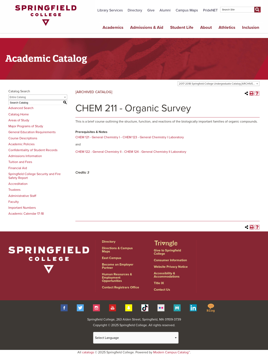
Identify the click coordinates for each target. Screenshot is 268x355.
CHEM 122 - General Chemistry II (98, 152)
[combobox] (218, 83)
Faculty (13, 202)
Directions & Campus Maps (117, 249)
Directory (135, 10)
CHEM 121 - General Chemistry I (97, 137)
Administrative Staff (22, 196)
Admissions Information (25, 156)
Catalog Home (18, 114)
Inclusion (250, 27)
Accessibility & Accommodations (167, 275)
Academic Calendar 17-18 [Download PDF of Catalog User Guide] (26, 214)
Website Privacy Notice (171, 267)
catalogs (88, 352)
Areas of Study (18, 120)
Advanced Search (21, 108)
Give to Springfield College (167, 252)
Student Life (181, 27)
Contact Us (162, 290)
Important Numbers (22, 208)
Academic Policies (21, 144)
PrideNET (210, 10)
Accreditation (18, 184)
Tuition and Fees (20, 162)
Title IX (159, 283)
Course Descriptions (22, 138)
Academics (113, 27)
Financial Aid (17, 168)
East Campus (111, 258)
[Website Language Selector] (136, 338)
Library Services (110, 10)
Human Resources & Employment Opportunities (117, 277)
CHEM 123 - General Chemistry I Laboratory (153, 137)
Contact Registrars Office (120, 287)
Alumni (165, 10)
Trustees (14, 190)
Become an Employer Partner (117, 266)
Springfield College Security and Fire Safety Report (34, 176)
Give (151, 10)
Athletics (227, 27)
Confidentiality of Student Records (32, 150)
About (206, 27)
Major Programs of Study (25, 126)
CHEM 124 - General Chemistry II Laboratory (155, 152)
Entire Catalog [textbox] (18, 97)
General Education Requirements (32, 132)
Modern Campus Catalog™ (171, 352)
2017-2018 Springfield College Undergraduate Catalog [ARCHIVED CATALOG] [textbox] (219, 83)
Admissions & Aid (146, 27)
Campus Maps (187, 10)
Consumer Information (170, 260)
